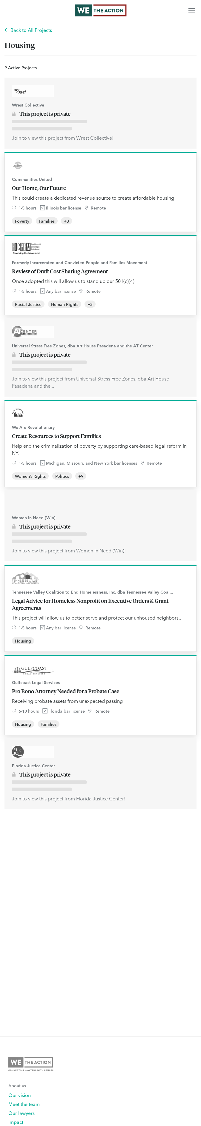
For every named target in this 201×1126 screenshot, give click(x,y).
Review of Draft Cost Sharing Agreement (60, 271)
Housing (23, 641)
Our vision (19, 1095)
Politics (62, 476)
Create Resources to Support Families (56, 436)
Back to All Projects (31, 30)
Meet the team (24, 1104)
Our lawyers (21, 1113)
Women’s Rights (30, 476)
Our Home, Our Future (39, 188)
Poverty (22, 221)
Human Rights (64, 304)
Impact (15, 1122)
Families (47, 221)
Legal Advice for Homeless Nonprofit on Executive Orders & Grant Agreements (90, 604)
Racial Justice (28, 304)
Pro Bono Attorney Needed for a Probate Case (65, 691)
